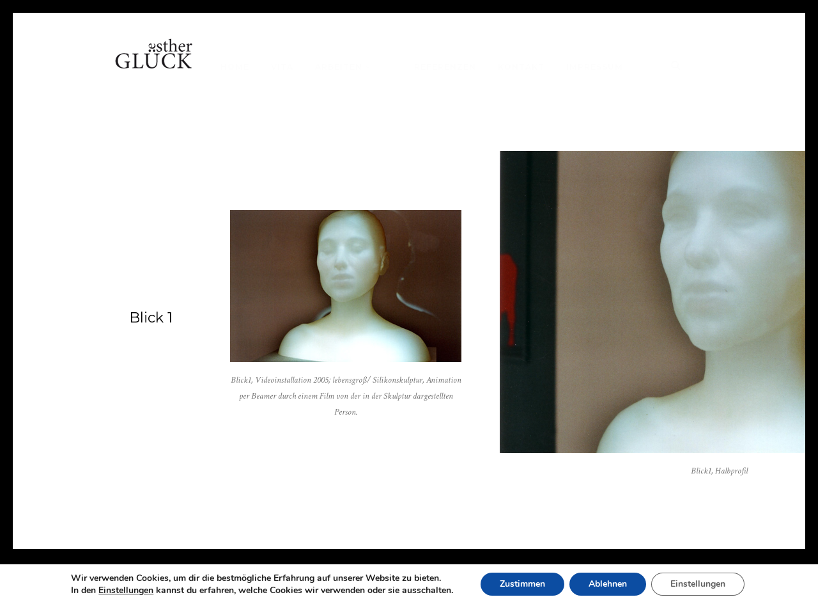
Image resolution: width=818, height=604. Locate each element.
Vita (282, 67)
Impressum (594, 67)
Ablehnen (608, 584)
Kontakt (521, 67)
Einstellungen (125, 590)
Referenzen (445, 67)
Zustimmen (522, 584)
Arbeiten (338, 67)
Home (234, 67)
